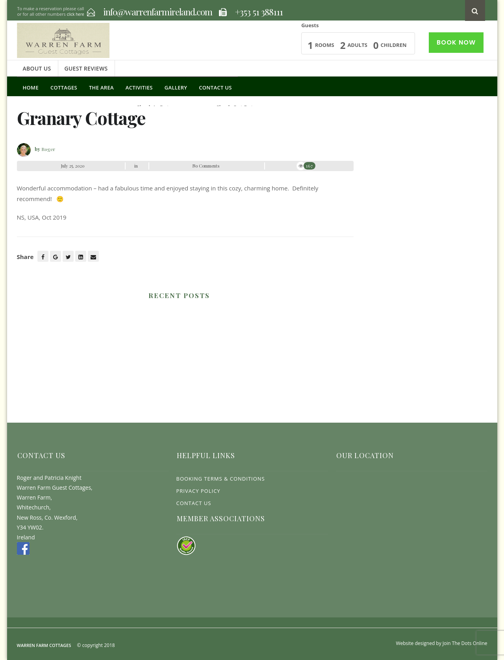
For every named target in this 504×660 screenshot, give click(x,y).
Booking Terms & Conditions (220, 478)
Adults (357, 44)
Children (394, 44)
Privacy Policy (198, 490)
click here (75, 14)
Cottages (63, 87)
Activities (139, 87)
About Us (37, 68)
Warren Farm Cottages (44, 645)
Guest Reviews (85, 68)
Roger (48, 149)
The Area (101, 87)
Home (31, 87)
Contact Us (215, 87)
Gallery (176, 87)
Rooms (324, 44)
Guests (310, 25)
